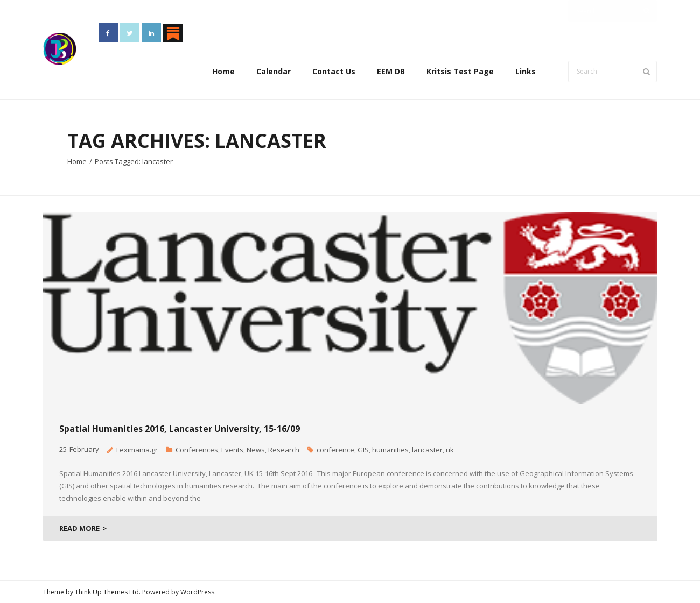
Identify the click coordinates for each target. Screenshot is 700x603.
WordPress (197, 592)
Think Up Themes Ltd (107, 592)
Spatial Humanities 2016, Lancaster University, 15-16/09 (179, 429)
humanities (390, 450)
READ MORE (79, 528)
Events (232, 450)
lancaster (427, 450)
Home (223, 71)
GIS (363, 450)
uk (450, 450)
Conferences (197, 450)
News (256, 450)
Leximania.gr (137, 450)
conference (335, 450)
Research (283, 450)
